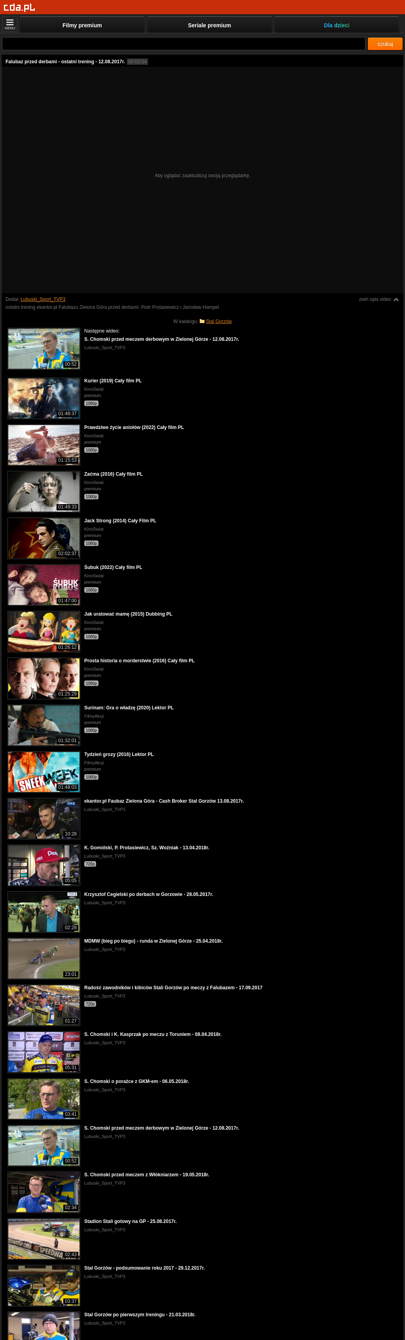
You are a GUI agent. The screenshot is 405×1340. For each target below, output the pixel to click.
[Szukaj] (183, 43)
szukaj (385, 44)
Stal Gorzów (219, 321)
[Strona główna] (19, 8)
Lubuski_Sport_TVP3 (43, 299)
